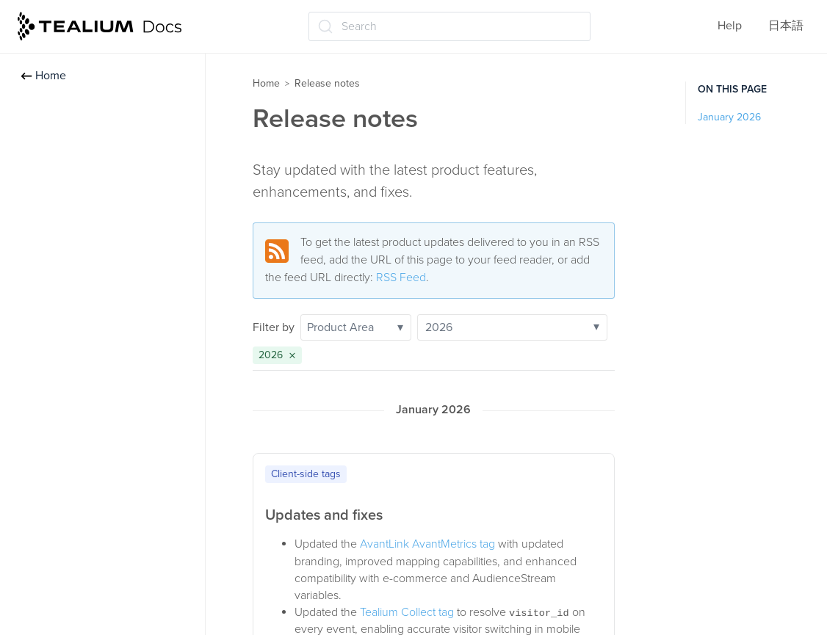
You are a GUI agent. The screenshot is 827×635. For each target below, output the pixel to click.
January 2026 (729, 117)
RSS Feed (401, 277)
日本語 (785, 25)
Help (730, 25)
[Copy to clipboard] (599, 471)
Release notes (327, 83)
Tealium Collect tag (407, 612)
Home (43, 75)
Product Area (355, 327)
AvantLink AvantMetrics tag (427, 544)
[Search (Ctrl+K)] (449, 26)
